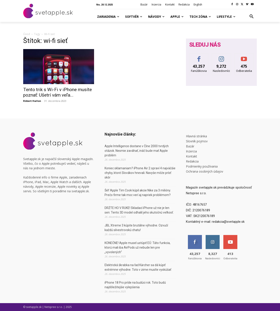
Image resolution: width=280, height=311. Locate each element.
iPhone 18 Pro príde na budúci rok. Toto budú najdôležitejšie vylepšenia (135, 285)
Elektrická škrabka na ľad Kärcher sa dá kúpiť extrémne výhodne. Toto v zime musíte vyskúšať (138, 267)
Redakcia (192, 161)
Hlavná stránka (196, 136)
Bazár (190, 146)
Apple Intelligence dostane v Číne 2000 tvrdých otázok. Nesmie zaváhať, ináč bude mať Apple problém (137, 150)
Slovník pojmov (197, 141)
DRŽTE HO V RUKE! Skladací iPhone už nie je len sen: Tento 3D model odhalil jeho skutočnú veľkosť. (139, 210)
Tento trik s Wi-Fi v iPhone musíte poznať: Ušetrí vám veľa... (57, 92)
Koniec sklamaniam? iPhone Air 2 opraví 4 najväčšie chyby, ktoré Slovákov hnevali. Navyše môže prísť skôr (140, 172)
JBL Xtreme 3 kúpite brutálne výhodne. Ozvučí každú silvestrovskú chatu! (136, 228)
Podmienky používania (202, 166)
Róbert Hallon (32, 100)
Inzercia (191, 151)
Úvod (26, 34)
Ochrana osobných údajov (204, 171)
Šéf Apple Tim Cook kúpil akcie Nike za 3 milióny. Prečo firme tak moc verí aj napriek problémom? (138, 193)
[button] (251, 16)
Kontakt (191, 156)
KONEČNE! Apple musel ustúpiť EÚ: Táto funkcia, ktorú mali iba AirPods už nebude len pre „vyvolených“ (137, 247)
